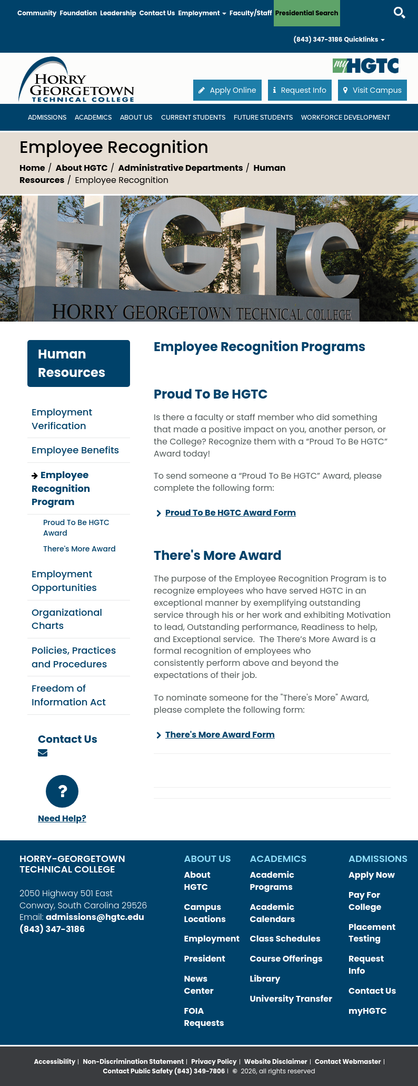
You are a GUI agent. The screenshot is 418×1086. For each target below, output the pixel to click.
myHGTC (368, 1011)
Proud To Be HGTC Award (76, 527)
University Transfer (291, 999)
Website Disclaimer (275, 1061)
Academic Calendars (272, 913)
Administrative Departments (180, 168)
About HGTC (82, 168)
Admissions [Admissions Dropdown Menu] (47, 117)
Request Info (366, 965)
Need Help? (62, 800)
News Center (199, 985)
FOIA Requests (204, 1017)
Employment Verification (62, 418)
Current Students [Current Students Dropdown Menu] (193, 117)
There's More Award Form (220, 735)
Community (36, 12)
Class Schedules (285, 939)
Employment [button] (202, 12)
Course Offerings (286, 959)
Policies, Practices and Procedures (74, 657)
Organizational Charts (67, 619)
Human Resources (71, 363)
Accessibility (54, 1061)
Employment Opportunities (64, 580)
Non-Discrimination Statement (133, 1061)
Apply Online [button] (227, 90)
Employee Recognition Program (61, 488)
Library (265, 979)
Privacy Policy (213, 1061)
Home (32, 168)
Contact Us (157, 12)
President (204, 959)
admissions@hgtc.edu (95, 917)
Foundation (78, 12)
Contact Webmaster (348, 1061)
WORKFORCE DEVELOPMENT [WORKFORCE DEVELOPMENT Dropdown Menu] (345, 117)
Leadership (118, 12)
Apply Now (372, 875)
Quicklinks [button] (364, 39)
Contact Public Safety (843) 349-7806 (164, 1070)
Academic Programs (272, 881)
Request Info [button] (299, 90)
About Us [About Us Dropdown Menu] (136, 117)
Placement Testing (372, 933)
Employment (212, 939)
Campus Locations (205, 913)
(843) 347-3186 (317, 39)
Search (390, 2)
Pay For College (365, 901)
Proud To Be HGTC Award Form (230, 513)
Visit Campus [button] (372, 90)
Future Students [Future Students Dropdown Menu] (263, 117)
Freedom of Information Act (69, 695)
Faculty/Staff (251, 12)
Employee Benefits (75, 450)
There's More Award (79, 549)
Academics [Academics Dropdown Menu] (93, 117)
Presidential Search (307, 12)
